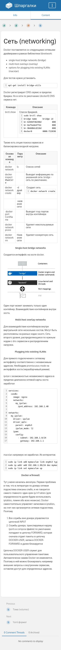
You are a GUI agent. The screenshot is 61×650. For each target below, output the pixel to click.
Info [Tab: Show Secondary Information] (15, 15)
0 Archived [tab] (33, 632)
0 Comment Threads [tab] (14, 632)
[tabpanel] (30, 641)
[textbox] (32, 85)
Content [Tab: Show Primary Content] (46, 15)
